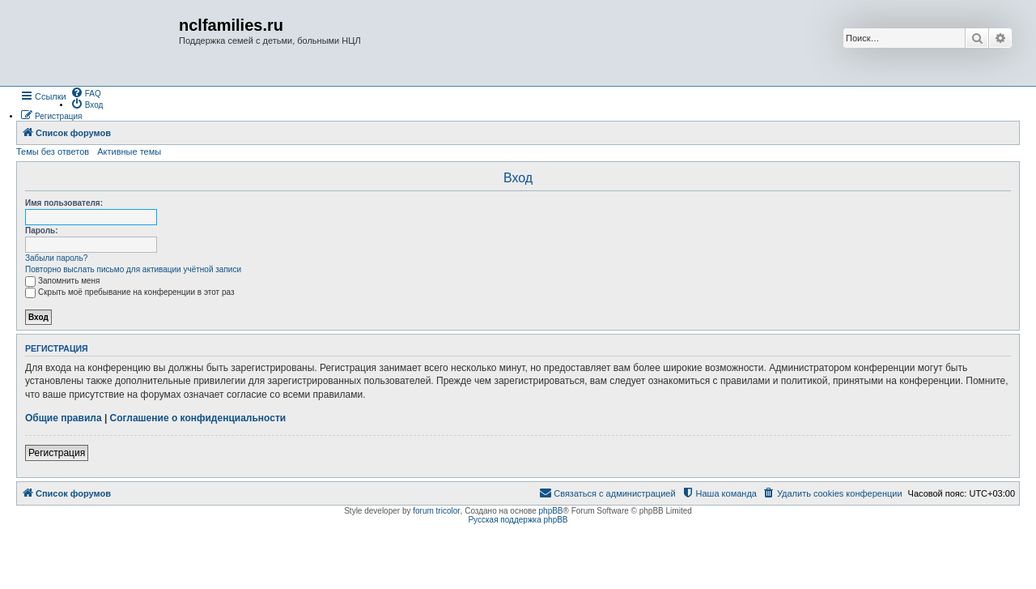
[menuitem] (85, 92)
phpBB (551, 510)
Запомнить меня (62, 280)
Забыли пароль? (56, 258)
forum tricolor (436, 510)
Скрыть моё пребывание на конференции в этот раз (130, 292)
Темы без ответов (52, 151)
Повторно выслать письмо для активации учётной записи (133, 269)
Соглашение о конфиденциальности (198, 418)
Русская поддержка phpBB (517, 519)
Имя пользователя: (64, 202)
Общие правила (63, 418)
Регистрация (56, 453)
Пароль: (41, 230)
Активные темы (129, 151)
